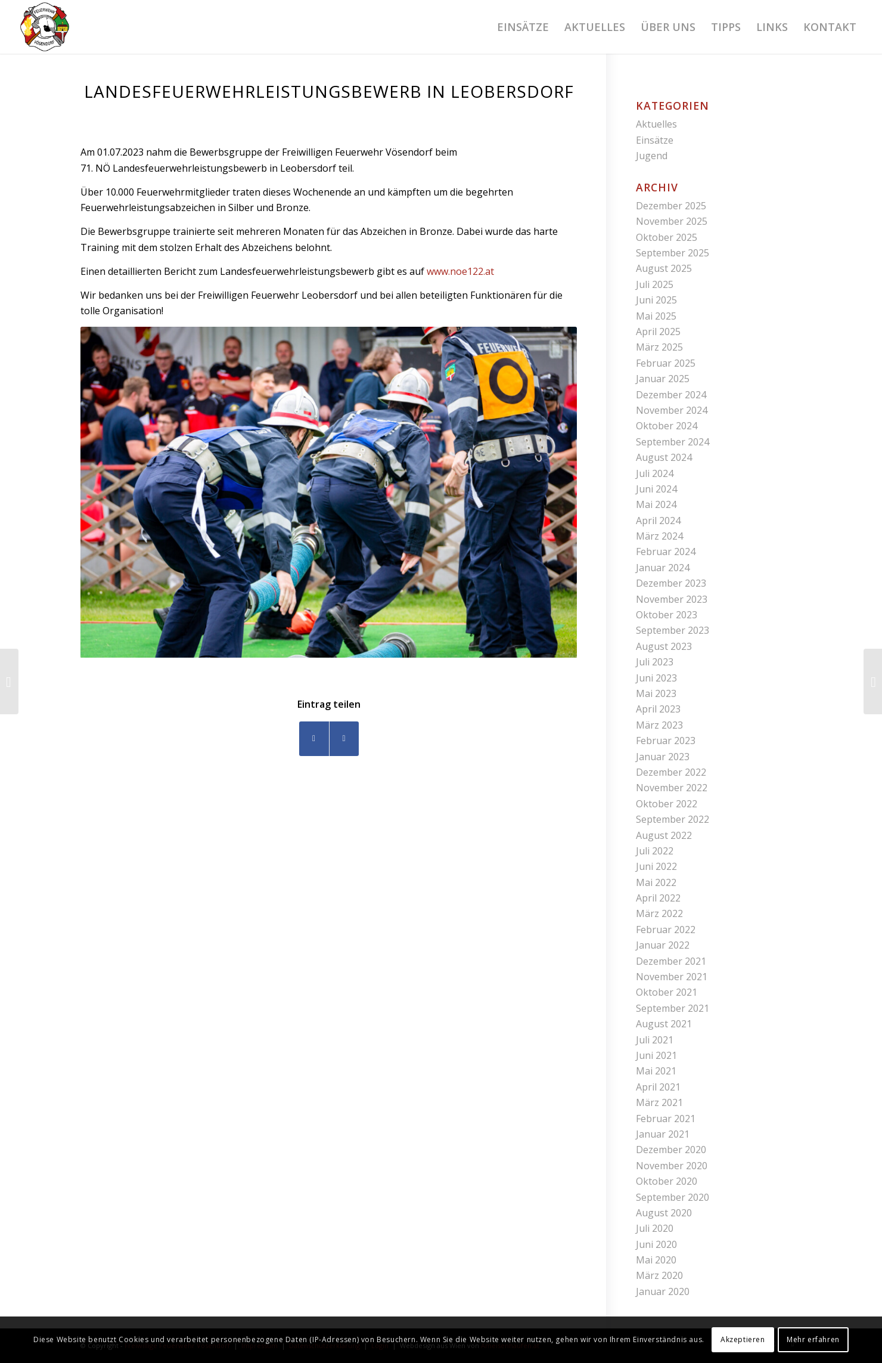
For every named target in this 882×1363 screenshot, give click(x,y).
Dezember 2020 (671, 1149)
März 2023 (659, 725)
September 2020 (672, 1197)
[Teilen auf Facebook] (314, 738)
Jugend (651, 155)
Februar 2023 (665, 740)
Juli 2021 (654, 1039)
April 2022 (658, 897)
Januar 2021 (663, 1134)
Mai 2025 (656, 316)
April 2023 (658, 708)
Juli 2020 (654, 1228)
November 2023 (671, 599)
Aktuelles (656, 124)
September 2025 (672, 252)
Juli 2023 (654, 661)
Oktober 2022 (666, 803)
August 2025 (664, 268)
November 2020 (671, 1165)
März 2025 (659, 347)
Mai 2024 (656, 504)
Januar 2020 (663, 1291)
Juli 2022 (654, 850)
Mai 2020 (656, 1259)
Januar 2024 (663, 567)
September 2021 (672, 1008)
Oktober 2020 (666, 1181)
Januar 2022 (663, 945)
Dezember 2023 (671, 583)
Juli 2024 (654, 473)
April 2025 (658, 331)
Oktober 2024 (666, 425)
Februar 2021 (665, 1118)
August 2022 (664, 835)
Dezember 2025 (671, 205)
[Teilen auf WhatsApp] (344, 738)
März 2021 (659, 1102)
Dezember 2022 (671, 772)
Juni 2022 (656, 866)
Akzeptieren (742, 1339)
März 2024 (659, 536)
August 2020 (664, 1212)
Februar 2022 (665, 929)
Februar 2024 (665, 551)
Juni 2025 (656, 299)
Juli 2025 (654, 284)
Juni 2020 (656, 1244)
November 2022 (671, 787)
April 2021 (658, 1087)
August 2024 (664, 457)
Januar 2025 (663, 378)
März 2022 (659, 913)
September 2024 (672, 441)
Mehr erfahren (813, 1339)
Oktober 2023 (666, 614)
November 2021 (671, 976)
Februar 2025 (665, 363)
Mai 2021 (656, 1070)
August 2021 (664, 1023)
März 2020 (659, 1275)
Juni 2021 (656, 1055)
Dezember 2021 (671, 961)
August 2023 (664, 646)
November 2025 (671, 221)
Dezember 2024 (671, 394)
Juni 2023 (656, 677)
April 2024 (658, 520)
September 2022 (672, 819)
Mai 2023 (656, 693)
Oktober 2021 (666, 992)
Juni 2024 (656, 488)
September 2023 (672, 630)
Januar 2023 (663, 756)
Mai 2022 (656, 882)
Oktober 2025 (666, 237)
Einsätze (654, 140)
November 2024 (671, 410)
